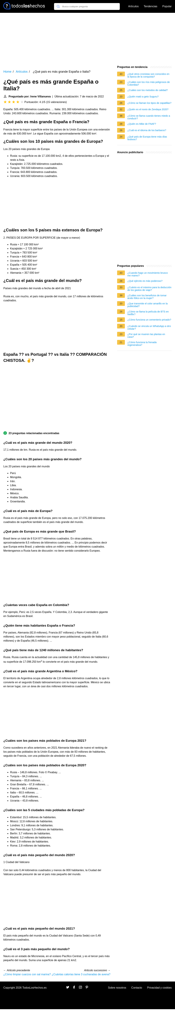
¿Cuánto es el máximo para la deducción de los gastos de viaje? (149, 288)
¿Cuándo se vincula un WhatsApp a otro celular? (149, 327)
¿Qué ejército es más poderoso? (145, 281)
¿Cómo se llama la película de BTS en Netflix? (148, 313)
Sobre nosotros (117, 987)
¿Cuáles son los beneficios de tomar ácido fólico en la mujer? (147, 296)
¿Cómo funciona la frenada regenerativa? (142, 343)
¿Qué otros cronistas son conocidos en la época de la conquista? (148, 75)
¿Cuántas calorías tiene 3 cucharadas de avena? (81, 974)
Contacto (136, 987)
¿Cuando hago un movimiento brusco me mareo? (147, 274)
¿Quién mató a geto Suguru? (143, 96)
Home (7, 71)
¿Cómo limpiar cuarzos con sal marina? (27, 974)
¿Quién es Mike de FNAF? (141, 124)
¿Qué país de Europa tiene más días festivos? (147, 138)
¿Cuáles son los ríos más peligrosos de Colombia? (148, 83)
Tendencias (150, 6)
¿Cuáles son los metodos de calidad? (147, 90)
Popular (167, 6)
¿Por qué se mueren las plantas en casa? (146, 335)
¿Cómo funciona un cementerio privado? (149, 319)
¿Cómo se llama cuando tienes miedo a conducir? (148, 117)
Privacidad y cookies (159, 987)
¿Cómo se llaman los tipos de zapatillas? (149, 103)
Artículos (133, 6)
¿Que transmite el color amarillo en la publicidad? (147, 305)
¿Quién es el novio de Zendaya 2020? (147, 109)
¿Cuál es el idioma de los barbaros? (146, 130)
